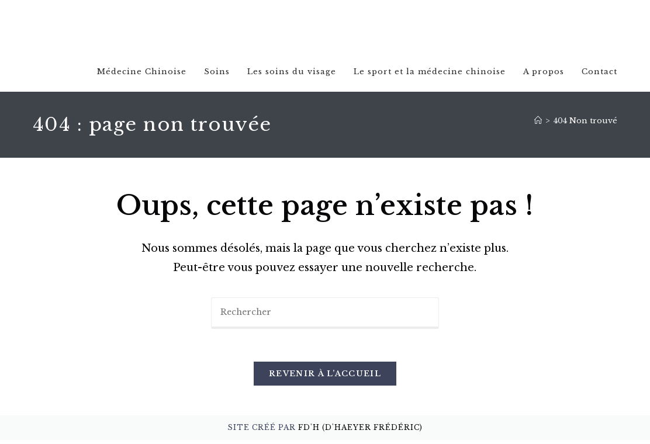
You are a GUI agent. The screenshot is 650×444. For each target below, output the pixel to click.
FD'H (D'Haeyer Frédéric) (360, 431)
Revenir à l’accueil (325, 378)
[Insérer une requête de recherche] (325, 314)
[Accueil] (538, 121)
